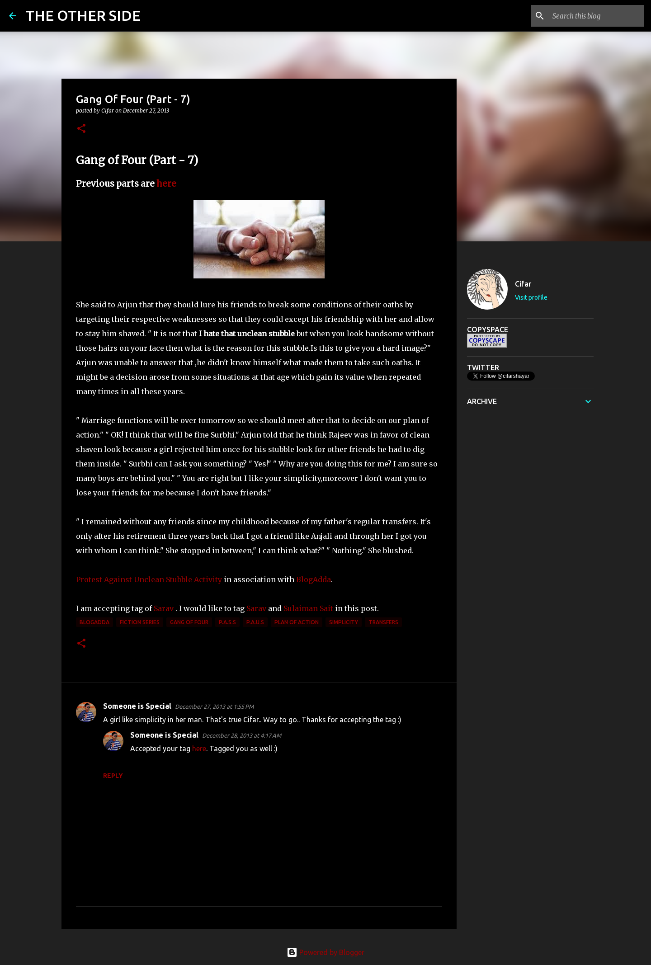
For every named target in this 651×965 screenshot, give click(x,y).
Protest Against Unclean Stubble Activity (149, 579)
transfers (383, 622)
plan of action (296, 622)
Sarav (164, 608)
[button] (81, 129)
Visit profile (531, 297)
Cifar (523, 284)
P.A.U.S (255, 622)
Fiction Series (140, 622)
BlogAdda (313, 579)
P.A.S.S (227, 622)
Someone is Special (137, 706)
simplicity (343, 622)
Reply (113, 775)
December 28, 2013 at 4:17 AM (241, 735)
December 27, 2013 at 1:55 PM (214, 706)
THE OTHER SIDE (83, 15)
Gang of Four (189, 622)
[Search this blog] (596, 16)
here (166, 184)
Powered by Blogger (325, 952)
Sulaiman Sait (308, 608)
